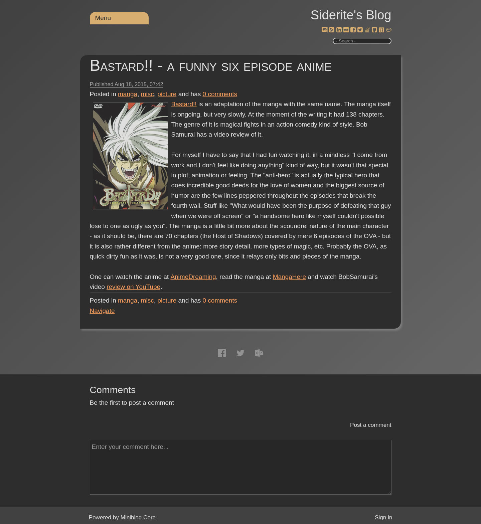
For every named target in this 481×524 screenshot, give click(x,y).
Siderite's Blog (351, 15)
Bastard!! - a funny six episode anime (211, 65)
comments (220, 94)
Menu (103, 17)
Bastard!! (184, 104)
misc (147, 94)
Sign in (383, 517)
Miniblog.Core (138, 517)
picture (166, 94)
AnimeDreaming (192, 276)
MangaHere (289, 276)
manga (127, 94)
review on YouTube (133, 286)
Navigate (102, 310)
